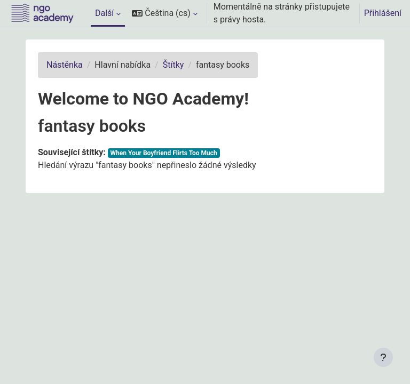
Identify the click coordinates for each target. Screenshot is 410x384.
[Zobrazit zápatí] (383, 357)
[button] (164, 13)
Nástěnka (64, 65)
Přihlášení (382, 13)
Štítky (173, 65)
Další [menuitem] (104, 13)
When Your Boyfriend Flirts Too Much (164, 153)
